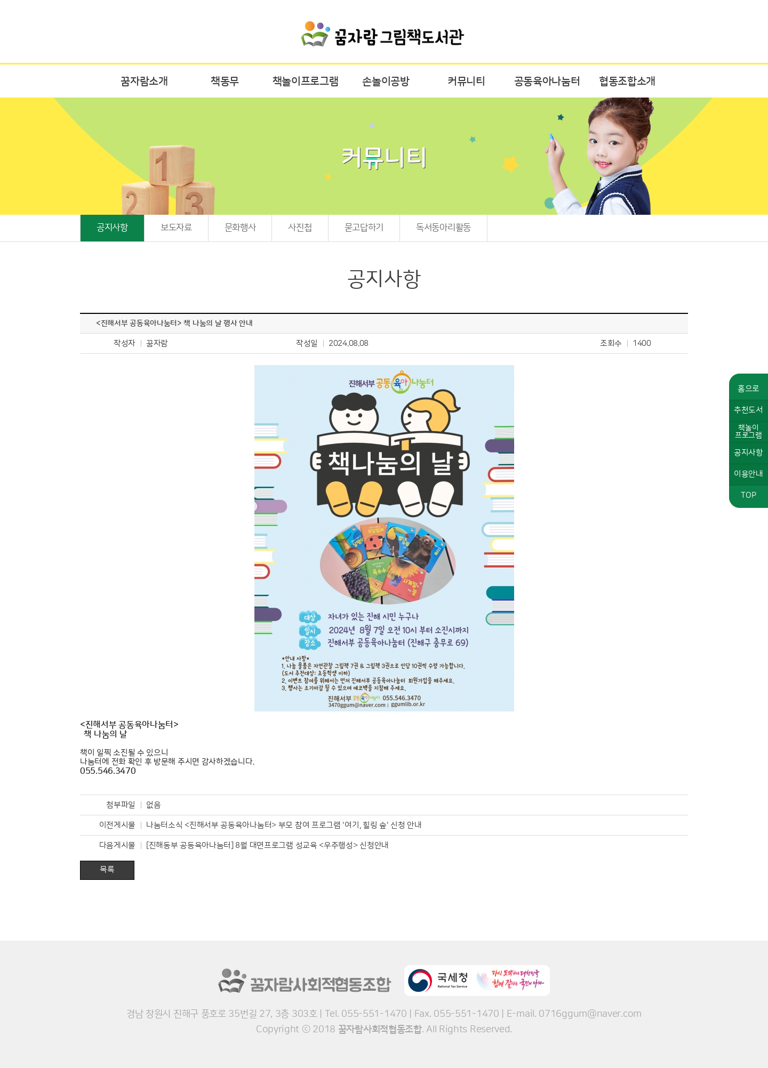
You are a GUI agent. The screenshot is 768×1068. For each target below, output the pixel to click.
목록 (107, 869)
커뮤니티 (466, 81)
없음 (153, 805)
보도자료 (176, 227)
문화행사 (240, 227)
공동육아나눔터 (547, 81)
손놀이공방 (386, 81)
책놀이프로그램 (306, 81)
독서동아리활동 (443, 227)
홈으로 (748, 388)
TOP (748, 495)
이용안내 (748, 474)
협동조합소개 (627, 81)
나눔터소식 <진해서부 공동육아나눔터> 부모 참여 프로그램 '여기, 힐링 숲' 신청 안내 (284, 825)
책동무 (225, 81)
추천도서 (748, 410)
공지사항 (112, 227)
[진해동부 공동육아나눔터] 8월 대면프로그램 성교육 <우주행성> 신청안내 (267, 845)
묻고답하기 (364, 227)
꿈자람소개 (144, 81)
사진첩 (299, 227)
